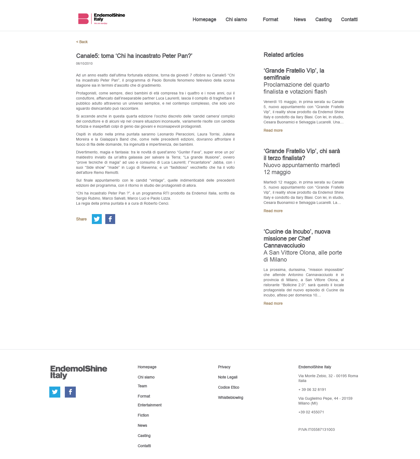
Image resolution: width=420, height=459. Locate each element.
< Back (82, 41)
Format (270, 19)
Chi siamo (236, 19)
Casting (323, 19)
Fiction (143, 415)
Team (142, 386)
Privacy (224, 367)
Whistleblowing (230, 397)
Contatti (349, 19)
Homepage (204, 19)
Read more (273, 130)
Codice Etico (228, 387)
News (300, 19)
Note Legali (227, 377)
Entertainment (150, 405)
